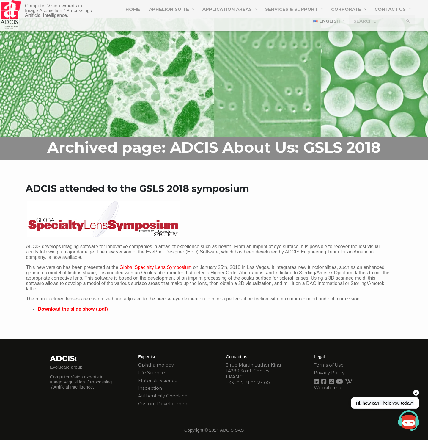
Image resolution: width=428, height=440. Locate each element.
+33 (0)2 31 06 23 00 (248, 383)
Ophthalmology (156, 365)
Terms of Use (329, 365)
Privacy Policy (329, 372)
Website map (329, 387)
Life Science (151, 372)
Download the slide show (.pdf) (73, 308)
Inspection (150, 388)
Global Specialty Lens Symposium (155, 267)
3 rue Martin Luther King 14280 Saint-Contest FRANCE (253, 371)
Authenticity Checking (163, 396)
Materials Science (157, 380)
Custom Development (163, 403)
